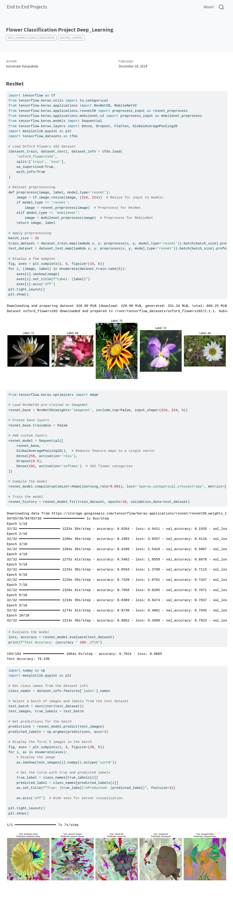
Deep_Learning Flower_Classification (31, 37)
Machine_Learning (71, 37)
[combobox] (221, 7)
